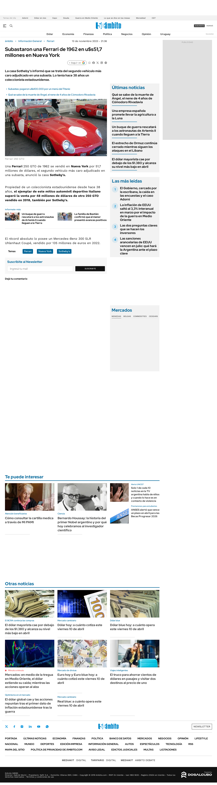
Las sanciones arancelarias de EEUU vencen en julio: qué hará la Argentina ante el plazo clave (138, 245)
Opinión (146, 34)
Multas (148, 749)
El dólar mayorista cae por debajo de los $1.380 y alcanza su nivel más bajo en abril (134, 163)
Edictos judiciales (124, 749)
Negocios (126, 34)
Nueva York (45, 251)
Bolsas (127, 316)
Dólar (50, 34)
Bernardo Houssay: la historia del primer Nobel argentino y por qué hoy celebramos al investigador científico (82, 524)
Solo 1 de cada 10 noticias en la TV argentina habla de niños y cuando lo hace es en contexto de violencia (145, 494)
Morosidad (141, 18)
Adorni (25, 18)
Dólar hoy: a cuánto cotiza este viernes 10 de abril (79, 627)
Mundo (29, 744)
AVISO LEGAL (97, 749)
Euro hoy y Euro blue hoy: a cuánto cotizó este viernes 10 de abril (81, 679)
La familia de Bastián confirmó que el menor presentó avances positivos (90, 217)
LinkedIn (30, 726)
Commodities (140, 316)
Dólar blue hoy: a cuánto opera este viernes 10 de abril (132, 627)
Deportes (47, 744)
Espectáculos (149, 744)
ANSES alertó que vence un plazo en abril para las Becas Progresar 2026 (145, 513)
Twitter (6, 726)
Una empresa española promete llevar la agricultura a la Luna (134, 114)
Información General (30, 41)
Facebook (14, 726)
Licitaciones (168, 749)
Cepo (54, 18)
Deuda (66, 18)
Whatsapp (47, 726)
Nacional (11, 744)
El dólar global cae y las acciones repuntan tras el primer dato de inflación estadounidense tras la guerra (29, 705)
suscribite (199, 26)
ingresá (209, 26)
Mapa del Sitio (15, 749)
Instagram (22, 726)
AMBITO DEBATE (138, 760)
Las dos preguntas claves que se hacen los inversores (138, 229)
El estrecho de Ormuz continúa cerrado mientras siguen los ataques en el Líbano (134, 147)
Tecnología (174, 744)
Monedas (116, 316)
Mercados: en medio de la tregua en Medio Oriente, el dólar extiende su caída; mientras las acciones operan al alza (29, 681)
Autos (129, 744)
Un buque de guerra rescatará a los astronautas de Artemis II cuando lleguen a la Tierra (38, 218)
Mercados (144, 738)
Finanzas (88, 34)
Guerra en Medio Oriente (86, 18)
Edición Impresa (71, 744)
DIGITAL (74, 760)
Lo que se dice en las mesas (117, 18)
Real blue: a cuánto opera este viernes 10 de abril (79, 703)
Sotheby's (64, 251)
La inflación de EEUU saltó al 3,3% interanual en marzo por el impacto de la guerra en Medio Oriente (137, 212)
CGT (154, 18)
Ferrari (50, 41)
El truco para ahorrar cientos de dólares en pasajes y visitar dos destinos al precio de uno (133, 679)
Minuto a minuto (16, 670)
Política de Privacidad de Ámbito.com (56, 749)
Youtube (38, 726)
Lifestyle (201, 738)
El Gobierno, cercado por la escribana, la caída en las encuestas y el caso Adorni (138, 193)
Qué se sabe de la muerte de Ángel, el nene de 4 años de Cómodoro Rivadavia (51, 94)
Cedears (153, 316)
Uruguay (165, 34)
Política (107, 34)
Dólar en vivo (40, 18)
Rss (190, 744)
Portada (11, 738)
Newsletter (210, 34)
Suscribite (90, 269)
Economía (68, 34)
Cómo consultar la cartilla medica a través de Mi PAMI (29, 520)
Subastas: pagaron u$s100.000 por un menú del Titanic (39, 89)
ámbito (9, 41)
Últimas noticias (34, 738)
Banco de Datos (120, 738)
